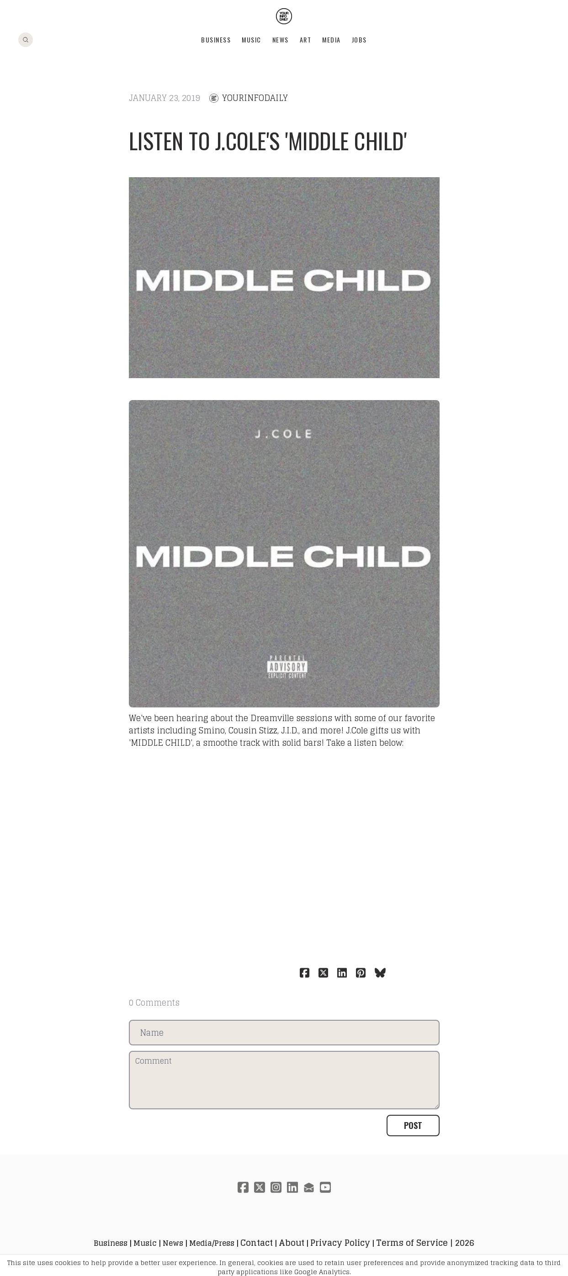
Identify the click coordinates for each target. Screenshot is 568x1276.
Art (306, 39)
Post (413, 1125)
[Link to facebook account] (243, 1187)
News (280, 39)
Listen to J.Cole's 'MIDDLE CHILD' (268, 140)
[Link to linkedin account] (292, 1187)
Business (216, 39)
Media (331, 39)
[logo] (284, 16)
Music (251, 39)
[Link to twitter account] (259, 1187)
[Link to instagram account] (276, 1187)
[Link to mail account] (308, 1187)
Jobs (359, 39)
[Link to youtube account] (325, 1187)
